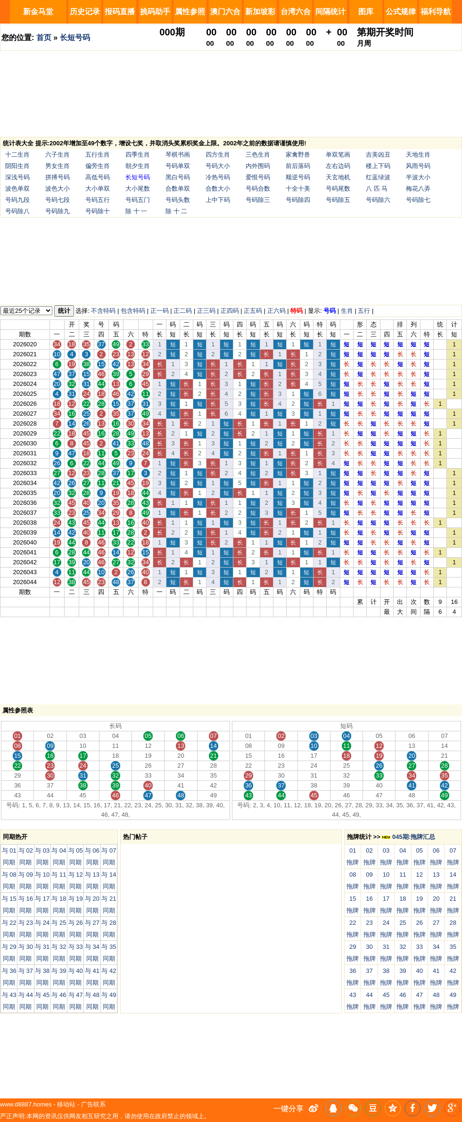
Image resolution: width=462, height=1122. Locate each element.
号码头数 (177, 199)
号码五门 (137, 199)
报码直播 (120, 12)
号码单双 (177, 165)
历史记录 (85, 12)
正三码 (206, 310)
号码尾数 (338, 188)
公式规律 (401, 12)
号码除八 (17, 211)
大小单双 (97, 188)
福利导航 (436, 12)
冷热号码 (218, 177)
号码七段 (57, 199)
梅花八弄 (418, 188)
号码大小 (218, 165)
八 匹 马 (377, 188)
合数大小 (218, 188)
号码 (329, 310)
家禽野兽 (298, 154)
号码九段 (17, 199)
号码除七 (418, 199)
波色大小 (57, 188)
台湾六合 (295, 12)
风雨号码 (418, 165)
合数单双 (177, 188)
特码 (296, 310)
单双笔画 (338, 154)
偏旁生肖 (97, 165)
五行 (364, 310)
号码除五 (338, 199)
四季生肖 (137, 154)
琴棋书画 (177, 154)
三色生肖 (258, 154)
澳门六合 (225, 12)
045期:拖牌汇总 (408, 836)
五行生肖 (97, 154)
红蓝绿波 (378, 177)
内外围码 (258, 165)
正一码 (159, 310)
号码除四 (298, 199)
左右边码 (338, 165)
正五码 (253, 310)
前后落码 (298, 165)
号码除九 (57, 211)
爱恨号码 (258, 177)
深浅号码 (17, 177)
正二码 (182, 310)
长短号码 (75, 37)
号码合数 (258, 188)
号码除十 (97, 211)
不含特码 (103, 310)
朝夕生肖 (137, 165)
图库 (365, 12)
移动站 (66, 1104)
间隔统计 (330, 12)
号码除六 (378, 199)
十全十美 (298, 188)
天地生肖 (418, 154)
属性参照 (190, 12)
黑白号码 (177, 177)
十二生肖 (17, 154)
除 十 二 (176, 211)
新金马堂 (38, 12)
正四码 (230, 310)
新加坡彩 (260, 12)
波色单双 (17, 188)
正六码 (276, 310)
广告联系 (93, 1104)
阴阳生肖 (17, 165)
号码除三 (258, 199)
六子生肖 (57, 154)
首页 (43, 37)
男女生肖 (57, 165)
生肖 (347, 310)
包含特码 (133, 310)
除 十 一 (136, 211)
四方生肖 (218, 154)
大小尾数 (137, 188)
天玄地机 (338, 177)
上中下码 (218, 199)
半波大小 (418, 177)
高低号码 (97, 177)
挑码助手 (155, 12)
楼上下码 (378, 165)
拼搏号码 (57, 177)
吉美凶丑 (378, 154)
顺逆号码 (298, 177)
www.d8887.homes (26, 1104)
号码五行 (97, 199)
